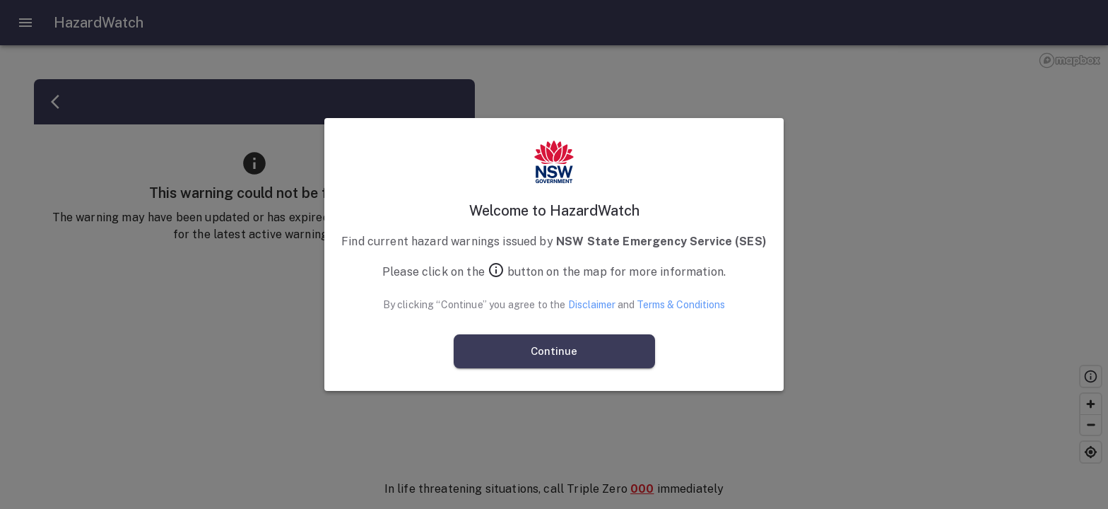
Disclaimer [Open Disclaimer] (591, 304)
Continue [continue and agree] (554, 351)
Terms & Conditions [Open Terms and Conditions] (681, 304)
